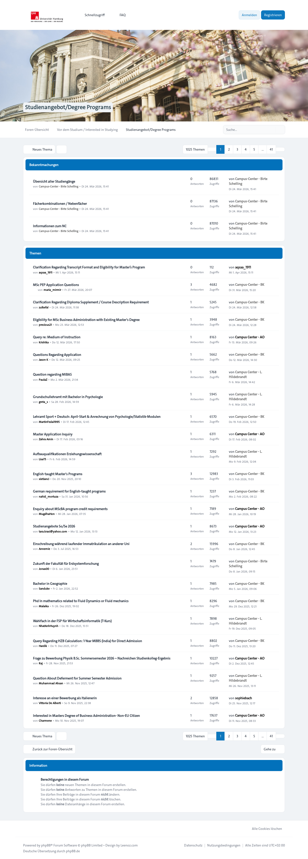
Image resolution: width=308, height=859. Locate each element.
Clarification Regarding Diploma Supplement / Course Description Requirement (91, 302)
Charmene (45, 720)
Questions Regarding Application (57, 354)
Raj (41, 663)
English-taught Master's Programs (57, 474)
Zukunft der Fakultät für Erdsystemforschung (66, 563)
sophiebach (243, 697)
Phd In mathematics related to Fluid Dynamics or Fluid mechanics (80, 601)
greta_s (43, 402)
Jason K (43, 359)
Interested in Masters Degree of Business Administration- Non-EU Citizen (86, 715)
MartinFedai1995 (49, 421)
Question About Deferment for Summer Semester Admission (77, 678)
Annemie (44, 549)
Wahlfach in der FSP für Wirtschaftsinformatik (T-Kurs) (72, 621)
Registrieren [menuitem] (273, 15)
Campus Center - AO (249, 337)
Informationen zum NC (49, 226)
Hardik (43, 646)
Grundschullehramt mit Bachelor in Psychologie (68, 396)
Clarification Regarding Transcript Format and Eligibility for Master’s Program (89, 267)
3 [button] (237, 149)
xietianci (44, 479)
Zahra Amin (46, 439)
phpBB (46, 845)
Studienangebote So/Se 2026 (54, 526)
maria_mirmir (52, 290)
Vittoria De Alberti (50, 703)
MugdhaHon (47, 514)
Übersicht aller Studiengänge (54, 181)
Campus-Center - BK (249, 284)
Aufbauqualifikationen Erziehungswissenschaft (67, 454)
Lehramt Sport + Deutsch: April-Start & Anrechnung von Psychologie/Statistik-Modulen (96, 416)
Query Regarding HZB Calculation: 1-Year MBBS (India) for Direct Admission (87, 641)
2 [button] (229, 149)
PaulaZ (43, 379)
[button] (280, 149)
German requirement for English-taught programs (69, 491)
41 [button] (271, 149)
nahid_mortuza (48, 496)
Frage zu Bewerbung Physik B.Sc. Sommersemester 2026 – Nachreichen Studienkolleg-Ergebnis (101, 658)
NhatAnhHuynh (48, 626)
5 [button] (254, 149)
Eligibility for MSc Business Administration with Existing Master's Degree (86, 319)
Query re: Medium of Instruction (56, 337)
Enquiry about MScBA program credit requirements (70, 508)
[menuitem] (92, 15)
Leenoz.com (129, 845)
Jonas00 (44, 568)
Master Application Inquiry (52, 434)
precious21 (45, 324)
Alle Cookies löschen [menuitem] (264, 828)
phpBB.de (73, 850)
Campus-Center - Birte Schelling (58, 186)
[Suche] (271, 130)
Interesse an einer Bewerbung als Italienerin (65, 698)
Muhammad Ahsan (51, 683)
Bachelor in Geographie (50, 583)
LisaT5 (42, 459)
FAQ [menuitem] (119, 15)
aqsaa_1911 (45, 272)
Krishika (44, 342)
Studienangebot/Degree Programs (68, 107)
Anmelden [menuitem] (249, 15)
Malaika (44, 606)
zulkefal (43, 307)
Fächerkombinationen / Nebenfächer (60, 203)
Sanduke (44, 588)
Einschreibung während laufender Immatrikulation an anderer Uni (81, 543)
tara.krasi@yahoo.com (53, 531)
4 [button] (246, 149)
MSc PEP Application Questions (56, 284)
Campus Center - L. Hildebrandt (245, 374)
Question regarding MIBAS (52, 374)
